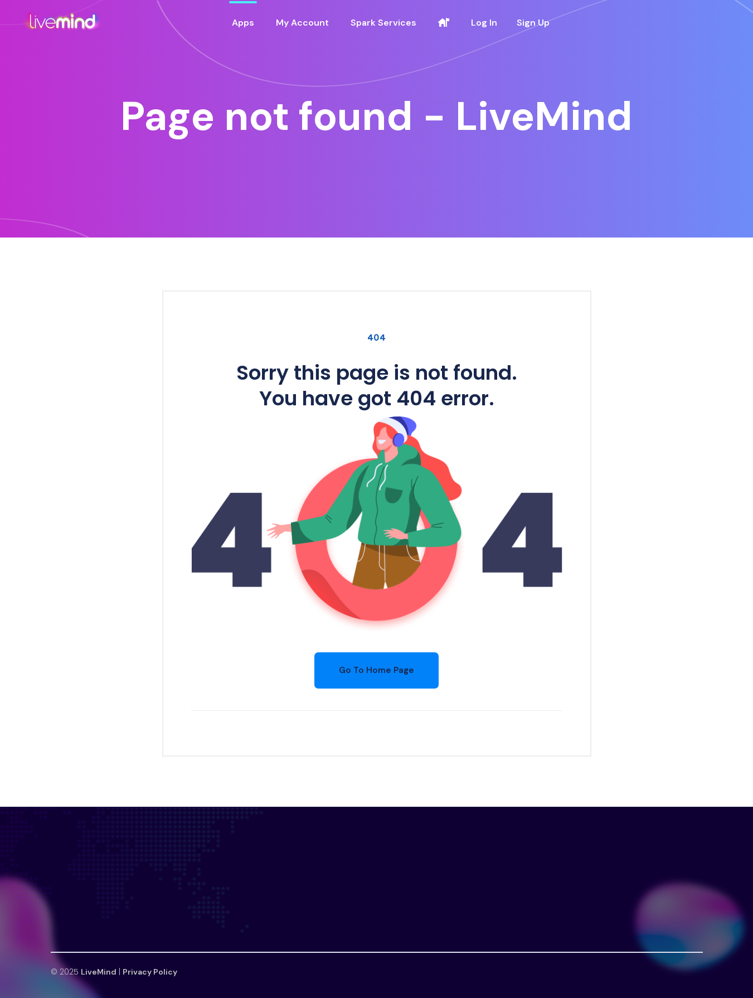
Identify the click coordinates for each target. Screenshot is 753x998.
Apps (243, 22)
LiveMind (98, 972)
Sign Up (533, 22)
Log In (484, 22)
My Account (302, 22)
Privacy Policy (150, 972)
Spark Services (383, 22)
